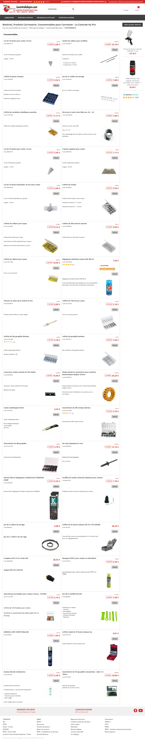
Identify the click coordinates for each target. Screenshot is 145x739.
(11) (73, 265)
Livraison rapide (25, 2)
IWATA (39, 722)
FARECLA (108, 722)
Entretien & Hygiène (66, 18)
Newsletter (74, 727)
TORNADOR (6, 719)
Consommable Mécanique (54, 28)
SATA (106, 724)
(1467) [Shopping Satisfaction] (47, 2)
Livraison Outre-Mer (77, 732)
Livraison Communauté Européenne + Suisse (17, 734)
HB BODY (6, 729)
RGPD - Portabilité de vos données (47, 732)
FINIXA (107, 727)
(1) (14, 342)
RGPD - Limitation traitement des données (118, 729)
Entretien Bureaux (42, 734)
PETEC (5, 724)
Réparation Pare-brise (78, 719)
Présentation (109, 719)
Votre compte (75, 724)
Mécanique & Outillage (46, 18)
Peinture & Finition (25, 18)
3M (4, 722)
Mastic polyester (110, 732)
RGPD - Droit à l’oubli (9, 732)
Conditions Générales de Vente (80, 722)
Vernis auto (40, 724)
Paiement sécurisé (10, 2)
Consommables (70, 28)
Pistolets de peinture (43, 727)
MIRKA (39, 719)
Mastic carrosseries (43, 729)
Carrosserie (9, 18)
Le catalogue (75, 734)
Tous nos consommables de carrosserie (15, 28)
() (137, 97)
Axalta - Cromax (8, 727)
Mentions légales (76, 729)
